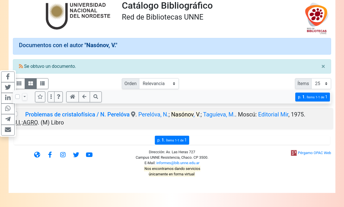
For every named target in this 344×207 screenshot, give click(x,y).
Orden (130, 83)
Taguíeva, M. (219, 114)
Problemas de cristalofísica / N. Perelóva (77, 114)
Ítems (303, 83)
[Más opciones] (51, 96)
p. (312, 97)
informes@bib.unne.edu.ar (178, 163)
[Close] (323, 66)
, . (186, 114)
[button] (58, 96)
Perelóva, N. (153, 114)
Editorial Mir (273, 114)
